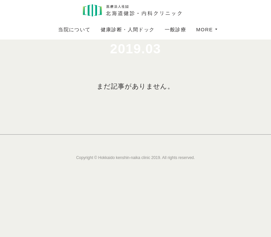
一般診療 (175, 29)
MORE (204, 29)
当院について (74, 29)
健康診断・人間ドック (128, 29)
